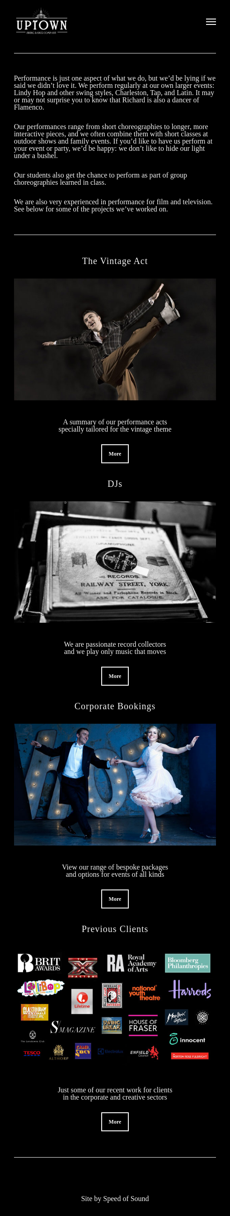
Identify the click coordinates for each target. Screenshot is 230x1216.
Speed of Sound (126, 1198)
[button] (115, 453)
